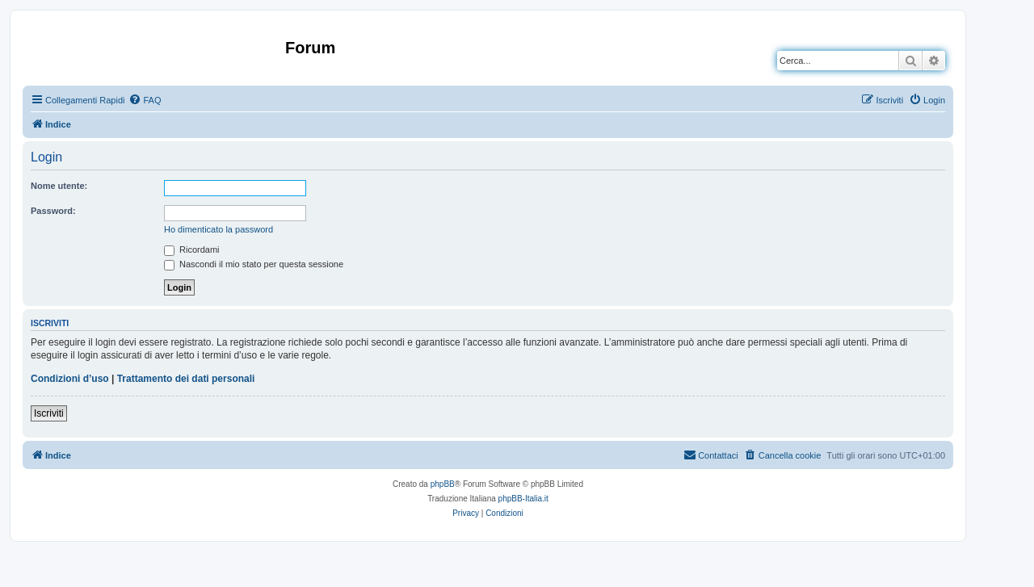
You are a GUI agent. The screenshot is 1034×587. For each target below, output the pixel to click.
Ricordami (192, 249)
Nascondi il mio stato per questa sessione (253, 264)
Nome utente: (59, 186)
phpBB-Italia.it (523, 498)
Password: (53, 211)
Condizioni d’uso (70, 378)
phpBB (443, 484)
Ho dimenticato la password (218, 229)
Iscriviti (49, 413)
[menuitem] (144, 100)
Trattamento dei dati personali (186, 378)
